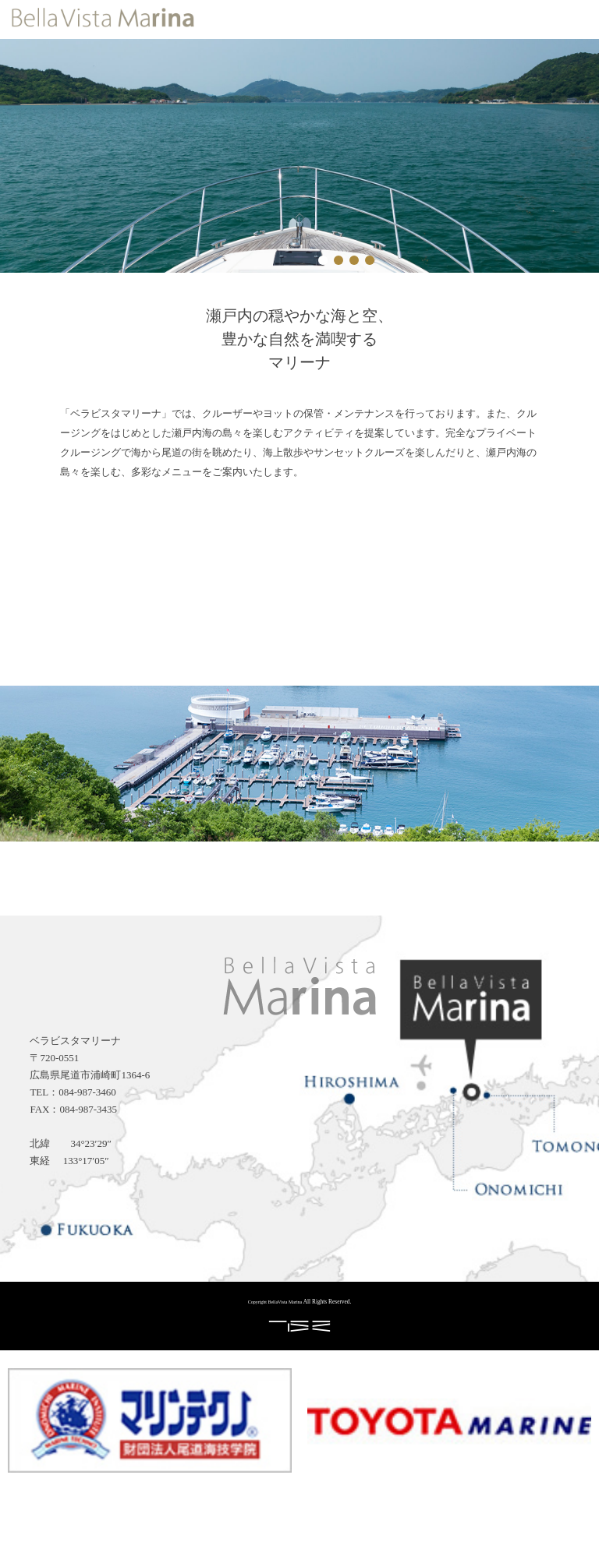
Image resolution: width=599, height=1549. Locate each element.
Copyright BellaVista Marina (275, 1302)
